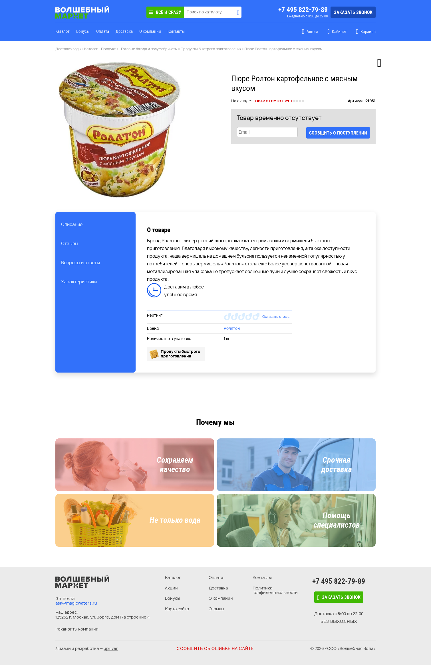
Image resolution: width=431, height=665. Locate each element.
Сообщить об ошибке (215, 648)
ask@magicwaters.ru (76, 603)
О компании (150, 31)
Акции (171, 588)
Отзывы (216, 608)
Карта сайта (177, 608)
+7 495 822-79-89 (303, 10)
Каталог (62, 31)
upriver (111, 648)
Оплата (102, 31)
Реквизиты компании (76, 629)
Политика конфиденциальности (275, 590)
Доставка (124, 31)
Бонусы (83, 31)
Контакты (176, 31)
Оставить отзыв (275, 316)
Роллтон (232, 328)
